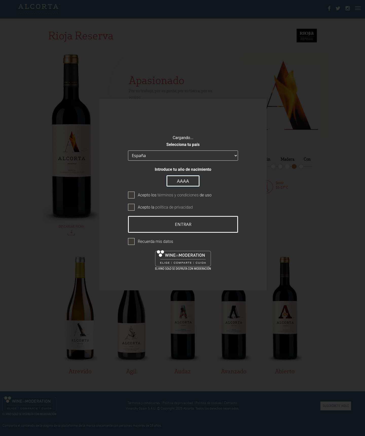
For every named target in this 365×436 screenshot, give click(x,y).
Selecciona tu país (182, 144)
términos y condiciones (177, 194)
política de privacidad (173, 207)
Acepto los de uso (174, 194)
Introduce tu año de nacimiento (182, 168)
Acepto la (164, 207)
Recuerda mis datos (155, 241)
